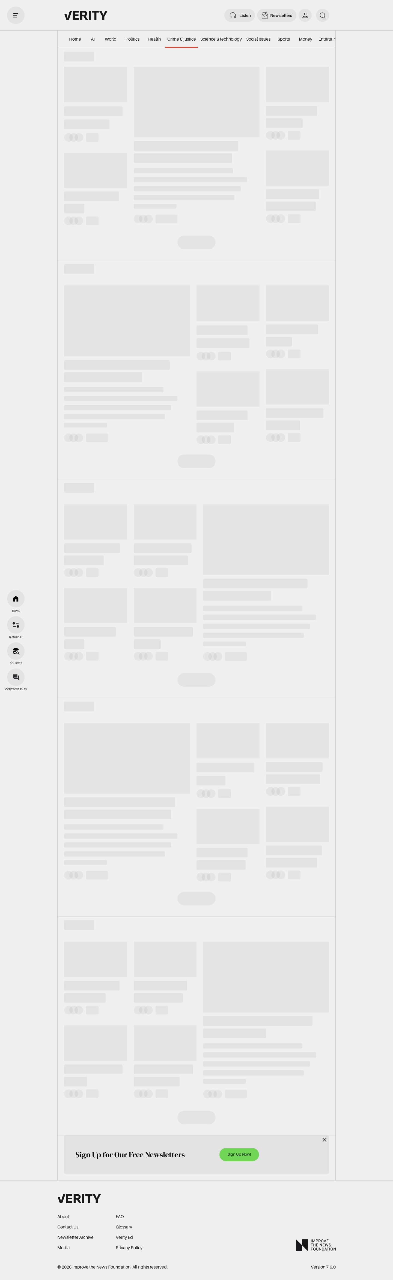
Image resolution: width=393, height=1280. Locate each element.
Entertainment (332, 39)
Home (75, 39)
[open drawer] (16, 15)
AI (93, 39)
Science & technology (221, 39)
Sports (284, 39)
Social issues (258, 39)
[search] (322, 15)
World (111, 39)
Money (305, 39)
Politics (132, 39)
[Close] (324, 1140)
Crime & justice (181, 39)
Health (154, 39)
